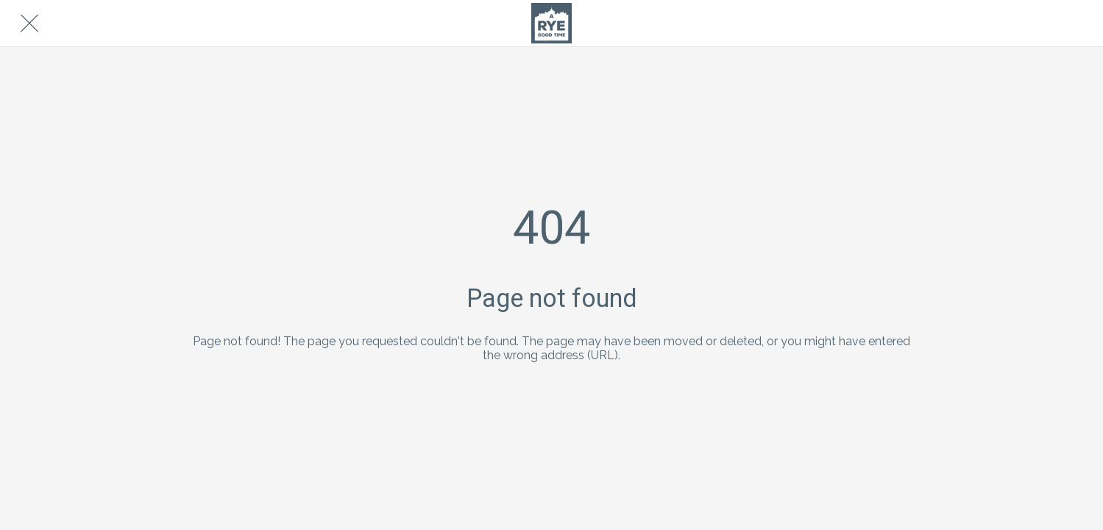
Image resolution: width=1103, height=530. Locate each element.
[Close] (29, 23)
